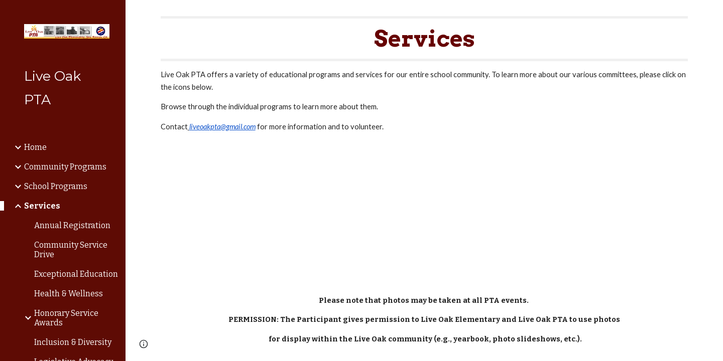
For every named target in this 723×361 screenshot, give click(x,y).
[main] (424, 74)
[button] (711, 14)
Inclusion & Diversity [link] (72, 342)
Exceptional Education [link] (76, 274)
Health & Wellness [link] (68, 293)
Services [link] (42, 206)
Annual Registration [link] (72, 225)
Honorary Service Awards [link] (66, 317)
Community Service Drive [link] (70, 249)
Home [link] (35, 147)
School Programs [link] (55, 186)
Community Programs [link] (65, 166)
